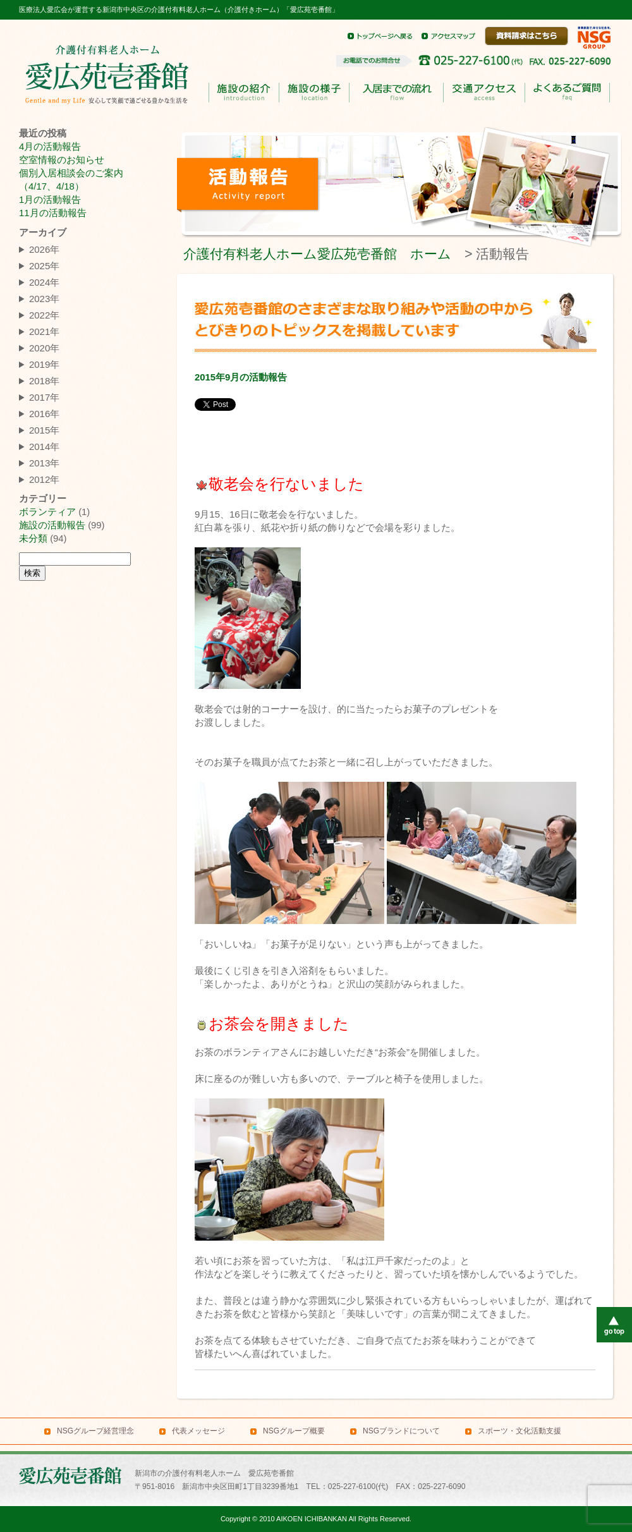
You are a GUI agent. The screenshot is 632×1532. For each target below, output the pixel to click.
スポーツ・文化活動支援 (519, 1430)
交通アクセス (484, 92)
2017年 (44, 397)
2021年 (44, 331)
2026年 (44, 249)
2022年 (44, 315)
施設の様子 (314, 92)
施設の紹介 (244, 92)
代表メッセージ (198, 1430)
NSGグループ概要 (294, 1430)
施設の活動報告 (52, 525)
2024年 (44, 282)
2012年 (44, 479)
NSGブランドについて (401, 1430)
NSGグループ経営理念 (95, 1430)
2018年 (44, 380)
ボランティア (47, 512)
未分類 (33, 538)
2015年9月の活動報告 (241, 377)
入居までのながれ (396, 93)
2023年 (44, 298)
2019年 (44, 364)
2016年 (44, 413)
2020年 (44, 348)
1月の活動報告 (50, 200)
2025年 (44, 265)
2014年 (44, 446)
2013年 (44, 463)
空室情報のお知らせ (61, 160)
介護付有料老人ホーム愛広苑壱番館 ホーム (317, 254)
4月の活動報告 (50, 147)
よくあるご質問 (567, 93)
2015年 (44, 430)
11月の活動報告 (53, 213)
